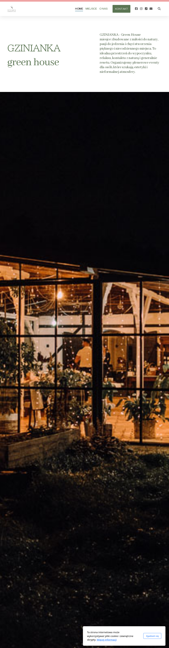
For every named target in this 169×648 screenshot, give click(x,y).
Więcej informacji (67, 639)
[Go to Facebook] (136, 8)
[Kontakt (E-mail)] (151, 8)
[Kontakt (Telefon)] (146, 8)
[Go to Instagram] (141, 8)
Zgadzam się (112, 635)
